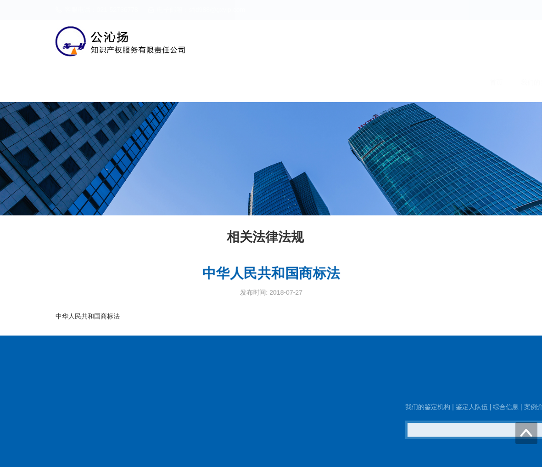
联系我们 (478, 82)
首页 (181, 82)
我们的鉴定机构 (228, 82)
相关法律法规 (427, 82)
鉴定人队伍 (285, 82)
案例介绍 (377, 82)
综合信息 (333, 82)
